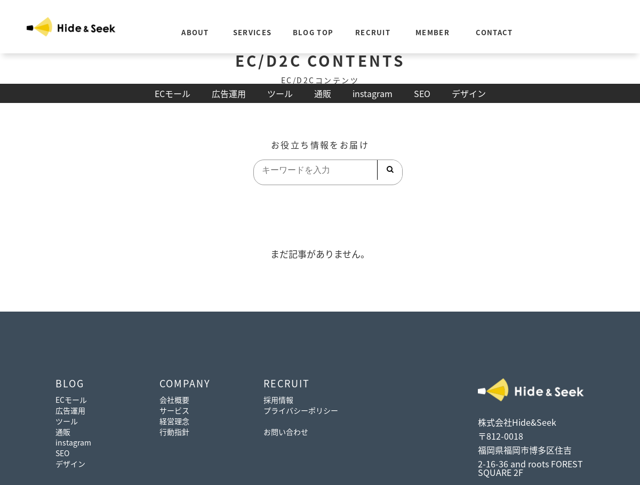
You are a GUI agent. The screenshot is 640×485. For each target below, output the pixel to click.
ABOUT (195, 32)
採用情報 (278, 399)
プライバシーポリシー (300, 410)
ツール (280, 93)
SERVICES (252, 32)
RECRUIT (372, 32)
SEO (422, 93)
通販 (322, 93)
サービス (174, 410)
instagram (373, 93)
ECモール (172, 93)
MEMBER (432, 32)
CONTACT (494, 32)
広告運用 (229, 93)
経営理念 (174, 421)
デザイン (469, 93)
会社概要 (174, 399)
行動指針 (174, 431)
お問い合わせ (285, 431)
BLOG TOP (313, 32)
